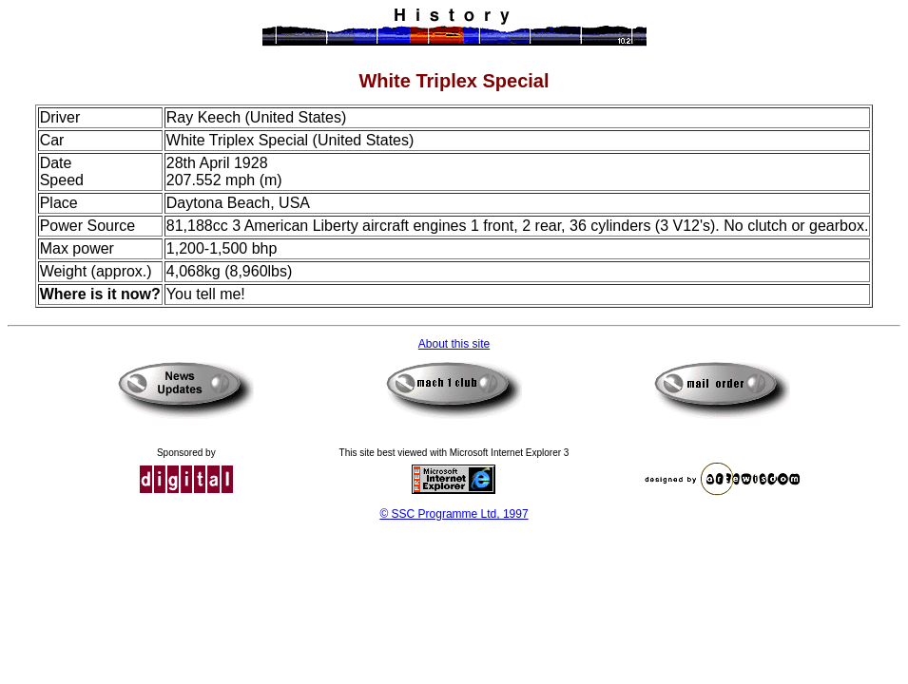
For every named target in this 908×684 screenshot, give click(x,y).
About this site (454, 344)
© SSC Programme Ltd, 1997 (453, 514)
